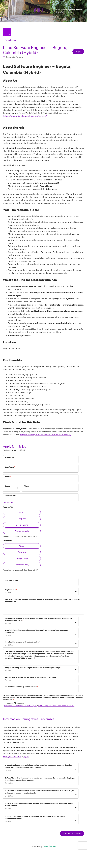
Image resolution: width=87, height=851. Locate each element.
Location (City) (11, 495)
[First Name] (40, 461)
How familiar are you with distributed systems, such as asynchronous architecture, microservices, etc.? (38, 619)
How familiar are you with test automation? (23, 642)
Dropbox (22, 518)
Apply (78, 51)
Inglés (26, 756)
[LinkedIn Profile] (40, 584)
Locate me (8, 502)
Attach (22, 512)
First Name (10, 457)
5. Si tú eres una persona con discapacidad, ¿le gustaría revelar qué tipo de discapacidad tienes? (35, 817)
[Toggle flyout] (17, 487)
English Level (11, 590)
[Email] (40, 480)
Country (8, 486)
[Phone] (50, 489)
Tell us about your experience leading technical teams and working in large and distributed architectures (42, 600)
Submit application (72, 833)
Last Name (10, 467)
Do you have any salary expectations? (21, 687)
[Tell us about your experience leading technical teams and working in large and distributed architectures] (43, 609)
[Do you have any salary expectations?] (40, 690)
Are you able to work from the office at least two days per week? (31, 677)
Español (17, 756)
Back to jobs (9, 40)
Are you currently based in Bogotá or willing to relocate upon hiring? (33, 668)
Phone (26, 486)
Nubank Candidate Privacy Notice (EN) (20, 706)
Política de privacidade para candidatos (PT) (56, 706)
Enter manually (22, 531)
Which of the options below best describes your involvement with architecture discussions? (36, 631)
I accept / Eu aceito (15, 703)
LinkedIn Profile (12, 580)
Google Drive (22, 525)
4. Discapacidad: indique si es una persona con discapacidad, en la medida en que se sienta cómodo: (39, 804)
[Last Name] (40, 470)
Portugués (8, 756)
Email (8, 476)
